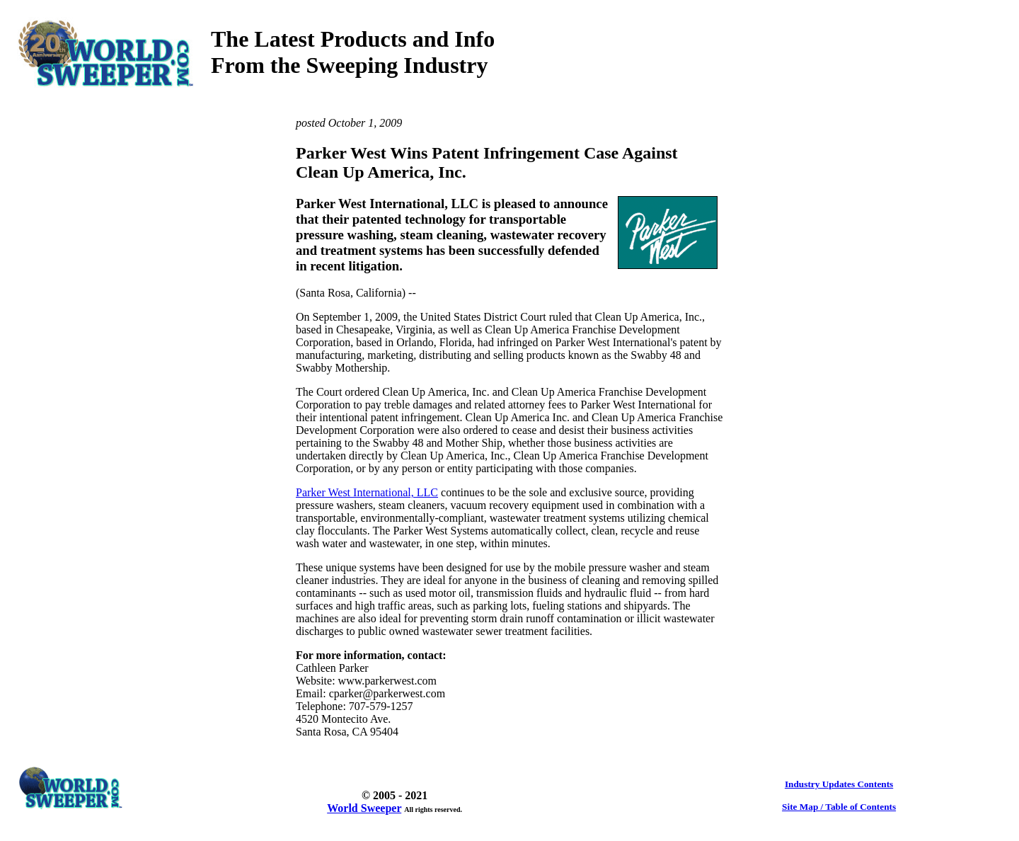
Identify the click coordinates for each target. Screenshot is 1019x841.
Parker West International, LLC (367, 492)
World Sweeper (364, 808)
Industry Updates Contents (839, 784)
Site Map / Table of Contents (839, 806)
